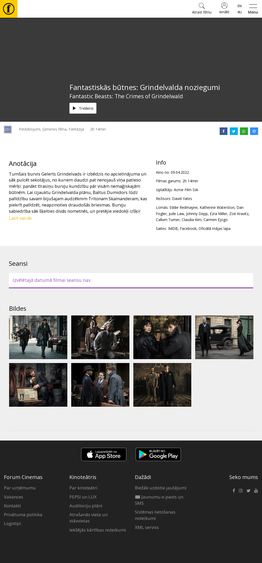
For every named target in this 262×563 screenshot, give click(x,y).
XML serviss (147, 527)
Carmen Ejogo (216, 219)
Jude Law (176, 213)
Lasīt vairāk (20, 218)
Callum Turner (168, 219)
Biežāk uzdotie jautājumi (161, 488)
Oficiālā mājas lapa (215, 228)
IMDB (173, 228)
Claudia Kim (191, 219)
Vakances (13, 497)
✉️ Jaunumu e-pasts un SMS (159, 500)
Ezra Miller (218, 213)
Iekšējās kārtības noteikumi (97, 530)
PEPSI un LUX (83, 497)
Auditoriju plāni (85, 506)
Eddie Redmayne (183, 207)
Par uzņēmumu (20, 488)
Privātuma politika (23, 514)
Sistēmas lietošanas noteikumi (155, 515)
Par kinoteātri (83, 488)
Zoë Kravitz (238, 213)
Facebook (188, 228)
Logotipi (12, 523)
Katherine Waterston (217, 207)
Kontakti (12, 506)
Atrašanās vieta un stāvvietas (88, 518)
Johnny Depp (197, 213)
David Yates (182, 198)
